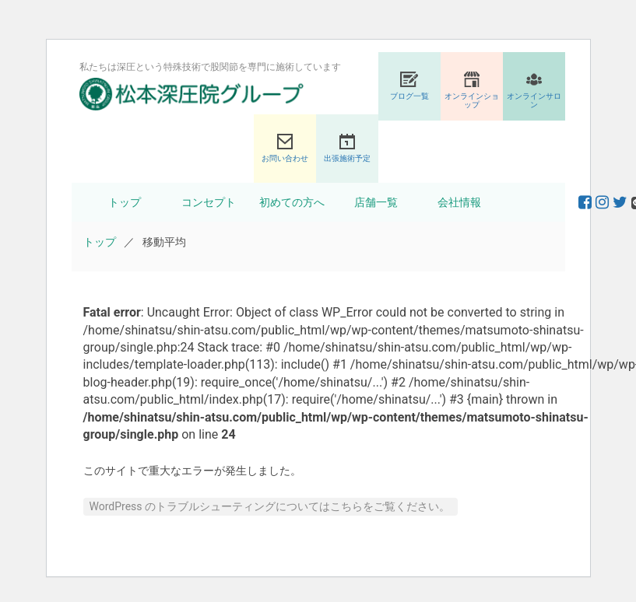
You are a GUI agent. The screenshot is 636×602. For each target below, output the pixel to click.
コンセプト (208, 202)
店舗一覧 (376, 202)
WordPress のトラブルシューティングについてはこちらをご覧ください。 (270, 506)
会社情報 (459, 202)
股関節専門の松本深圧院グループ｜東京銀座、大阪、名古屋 (191, 94)
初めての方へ (292, 202)
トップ (124, 202)
